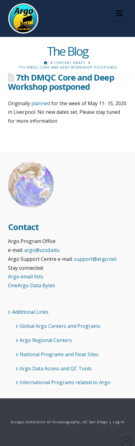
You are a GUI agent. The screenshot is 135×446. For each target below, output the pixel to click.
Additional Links (28, 312)
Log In (119, 422)
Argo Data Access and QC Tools (54, 368)
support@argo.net (95, 259)
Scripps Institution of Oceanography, (45, 422)
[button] (119, 13)
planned (40, 103)
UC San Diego (95, 422)
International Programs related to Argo (63, 382)
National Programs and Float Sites (57, 354)
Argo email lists (25, 276)
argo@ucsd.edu (42, 250)
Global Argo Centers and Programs (58, 326)
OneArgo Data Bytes (31, 285)
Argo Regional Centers (44, 340)
